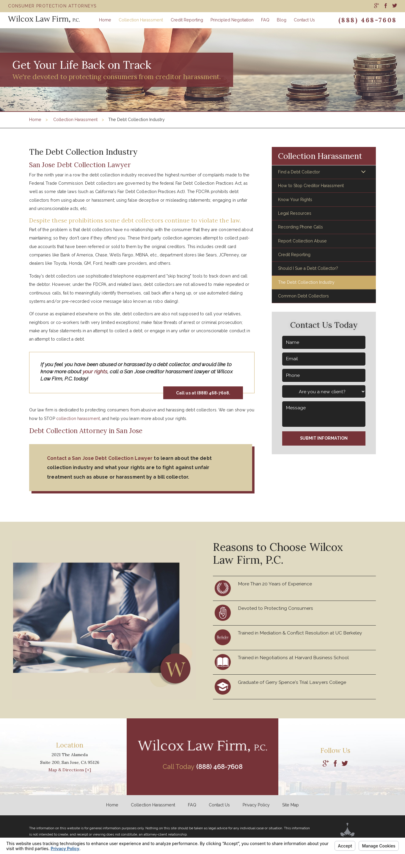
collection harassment (78, 418)
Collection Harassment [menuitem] (141, 20)
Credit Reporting (294, 254)
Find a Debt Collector (299, 172)
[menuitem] (376, 6)
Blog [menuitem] (281, 20)
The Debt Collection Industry (306, 282)
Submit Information (324, 438)
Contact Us (219, 805)
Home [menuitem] (105, 20)
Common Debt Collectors (303, 296)
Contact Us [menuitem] (304, 20)
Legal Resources (294, 213)
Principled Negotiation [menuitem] (232, 20)
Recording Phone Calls (300, 227)
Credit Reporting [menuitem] (187, 20)
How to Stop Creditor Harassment (311, 185)
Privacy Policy (256, 805)
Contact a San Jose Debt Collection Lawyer (100, 458)
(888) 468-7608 (367, 20)
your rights (95, 371)
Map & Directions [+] (69, 769)
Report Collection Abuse (302, 241)
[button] (363, 172)
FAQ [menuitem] (265, 20)
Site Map (290, 805)
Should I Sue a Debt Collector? (308, 268)
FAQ (192, 805)
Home (35, 119)
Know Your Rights (295, 199)
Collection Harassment (75, 119)
